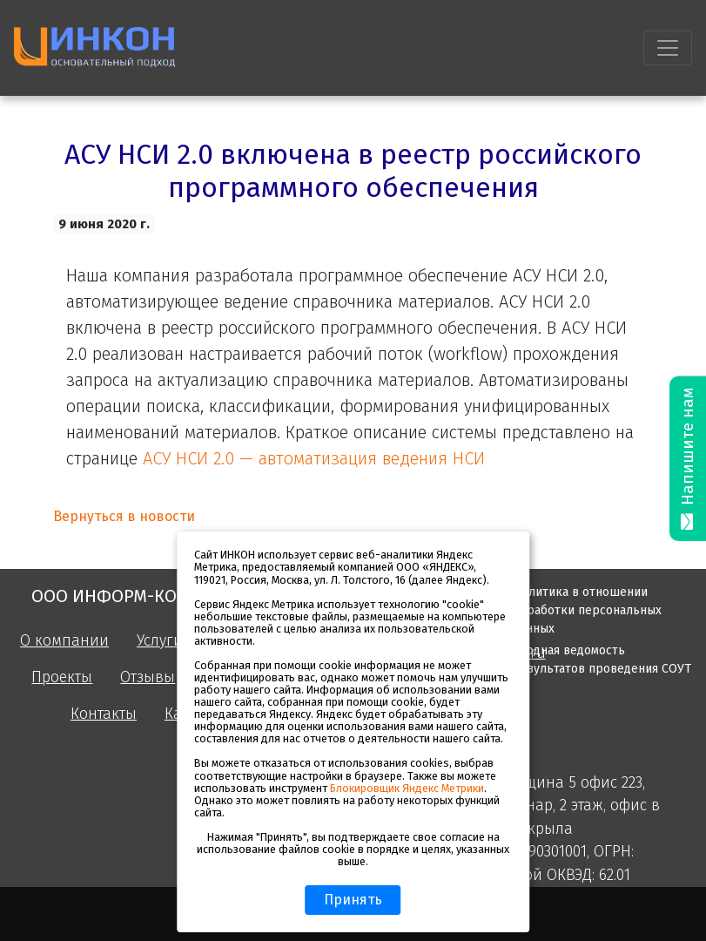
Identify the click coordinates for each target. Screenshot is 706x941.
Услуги (160, 641)
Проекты (61, 677)
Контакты (104, 714)
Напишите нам (687, 459)
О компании (64, 641)
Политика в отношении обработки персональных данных (587, 610)
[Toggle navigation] (667, 47)
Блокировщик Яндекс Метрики (407, 788)
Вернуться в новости (124, 516)
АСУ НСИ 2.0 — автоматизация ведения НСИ (314, 458)
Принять (353, 899)
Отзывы (147, 677)
